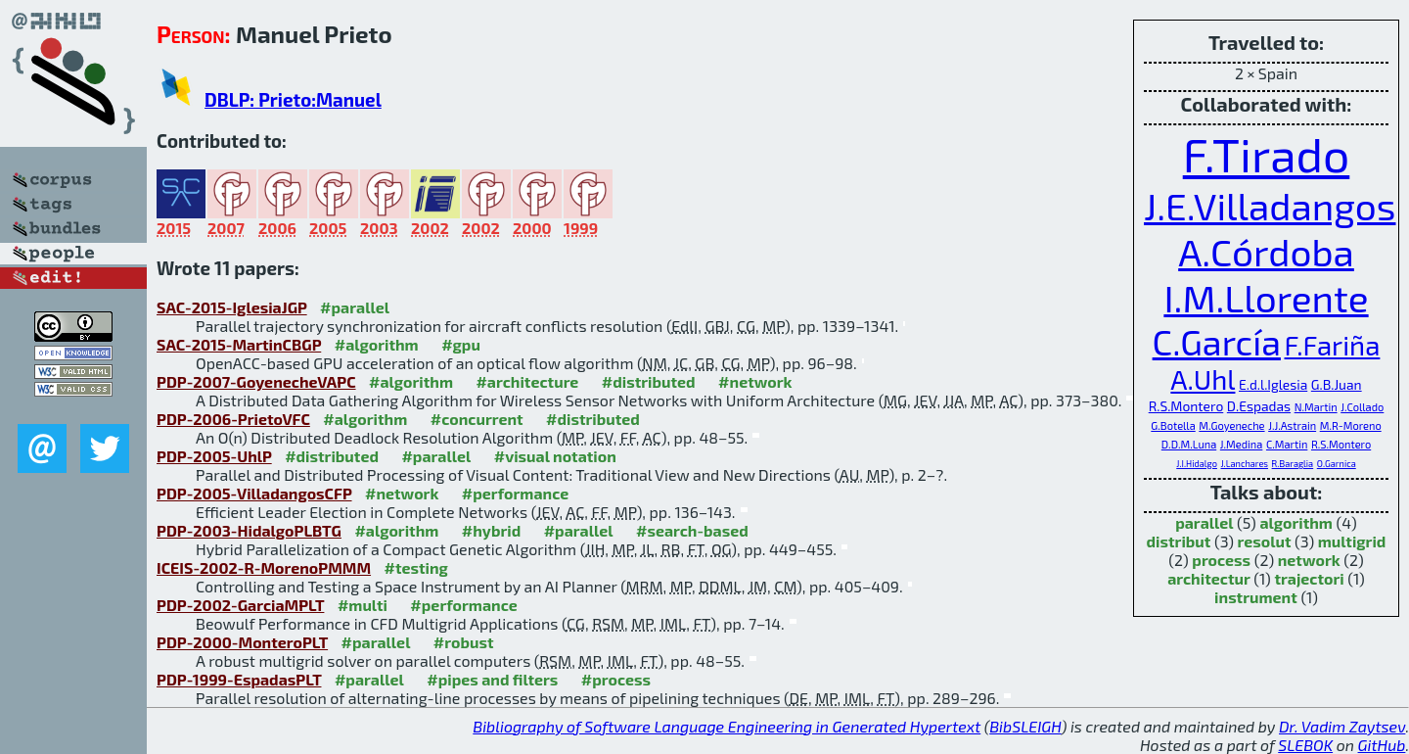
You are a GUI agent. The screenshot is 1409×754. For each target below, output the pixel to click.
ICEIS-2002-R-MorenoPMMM (264, 567)
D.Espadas (1259, 406)
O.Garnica (1336, 463)
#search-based (692, 530)
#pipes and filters (492, 679)
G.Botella (1173, 425)
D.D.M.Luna (1188, 444)
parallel (1204, 522)
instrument (1255, 597)
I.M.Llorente (1265, 297)
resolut (1265, 541)
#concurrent (477, 418)
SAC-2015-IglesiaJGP (232, 307)
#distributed (649, 381)
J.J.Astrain (1292, 425)
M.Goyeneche (1231, 425)
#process (616, 679)
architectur (1208, 578)
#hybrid (491, 530)
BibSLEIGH (1025, 726)
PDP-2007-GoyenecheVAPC (256, 381)
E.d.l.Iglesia (1273, 384)
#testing (416, 567)
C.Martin (1286, 444)
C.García (1217, 341)
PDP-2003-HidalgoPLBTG (249, 530)
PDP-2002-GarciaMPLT (240, 604)
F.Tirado (1266, 153)
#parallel (354, 307)
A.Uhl (1202, 379)
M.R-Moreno (1351, 425)
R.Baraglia (1293, 463)
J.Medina (1241, 444)
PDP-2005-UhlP (214, 456)
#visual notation (555, 456)
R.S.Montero (1186, 406)
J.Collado (1362, 407)
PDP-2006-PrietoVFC (233, 418)
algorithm (1296, 522)
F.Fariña (1333, 344)
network (1309, 559)
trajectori (1308, 578)
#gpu (460, 344)
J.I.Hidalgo (1196, 463)
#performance (515, 493)
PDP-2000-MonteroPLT (242, 642)
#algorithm (377, 344)
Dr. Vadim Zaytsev (1342, 726)
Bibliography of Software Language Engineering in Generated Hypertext (726, 726)
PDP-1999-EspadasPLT (239, 679)
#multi (362, 604)
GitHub (1382, 744)
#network (755, 381)
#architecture (527, 381)
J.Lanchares (1244, 463)
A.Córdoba (1266, 251)
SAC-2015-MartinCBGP (239, 344)
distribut (1179, 541)
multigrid (1352, 541)
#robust (463, 642)
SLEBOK (1305, 744)
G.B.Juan (1336, 384)
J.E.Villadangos (1270, 205)
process (1221, 559)
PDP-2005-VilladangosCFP (254, 493)
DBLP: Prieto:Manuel (293, 99)
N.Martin (1316, 407)
